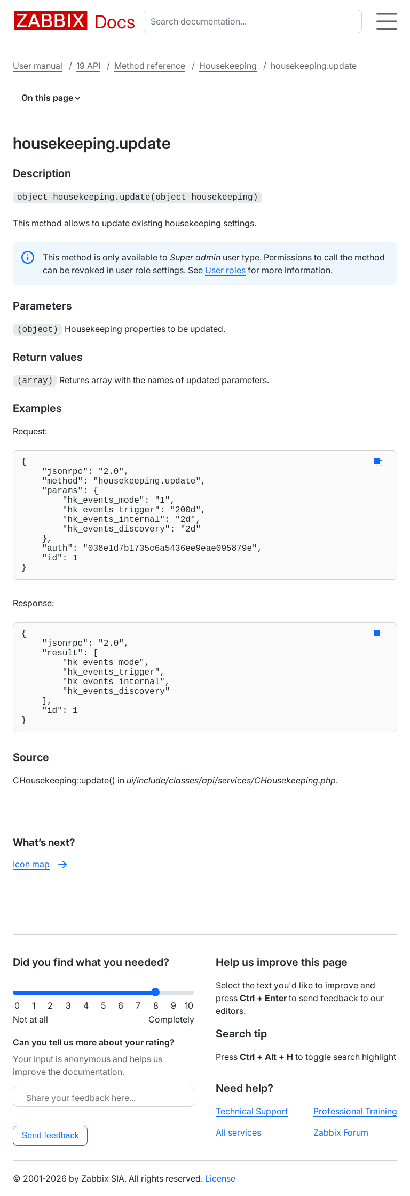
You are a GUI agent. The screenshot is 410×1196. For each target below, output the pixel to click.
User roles (225, 269)
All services (238, 1132)
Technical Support (252, 1111)
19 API (88, 65)
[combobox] (255, 21)
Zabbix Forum (340, 1132)
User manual (37, 65)
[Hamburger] (386, 21)
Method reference (149, 65)
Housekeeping (228, 65)
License (220, 1178)
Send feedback (50, 1135)
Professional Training (355, 1111)
